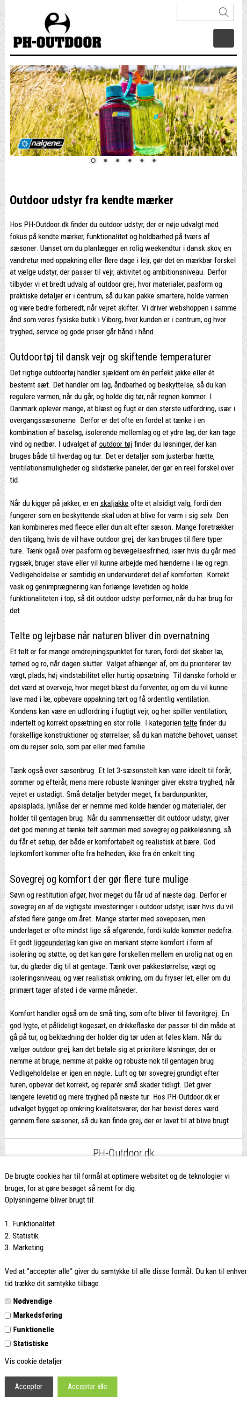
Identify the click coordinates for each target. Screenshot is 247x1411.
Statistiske (31, 1343)
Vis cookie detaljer (33, 1361)
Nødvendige (32, 1301)
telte (190, 722)
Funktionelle (33, 1329)
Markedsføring (37, 1315)
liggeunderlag (54, 942)
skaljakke (114, 503)
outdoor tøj (115, 444)
